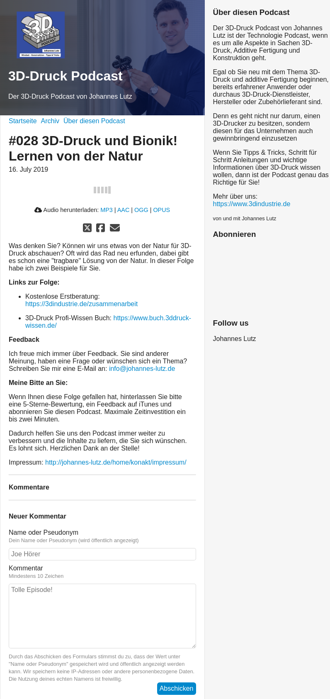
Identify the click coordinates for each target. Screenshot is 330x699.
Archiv (50, 120)
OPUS (161, 210)
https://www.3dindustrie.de (252, 203)
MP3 (106, 210)
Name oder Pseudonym (102, 536)
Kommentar (102, 572)
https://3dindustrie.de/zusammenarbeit (81, 303)
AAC (123, 210)
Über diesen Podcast (94, 120)
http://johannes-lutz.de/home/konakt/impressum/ (116, 462)
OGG (141, 210)
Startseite (23, 120)
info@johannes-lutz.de (142, 368)
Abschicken (177, 688)
